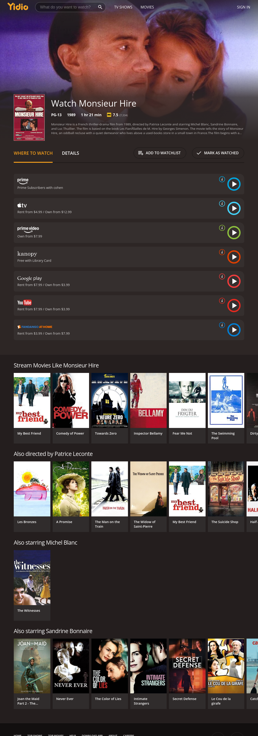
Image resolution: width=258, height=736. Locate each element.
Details (70, 153)
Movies (147, 7)
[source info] (221, 179)
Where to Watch (33, 153)
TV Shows (123, 7)
